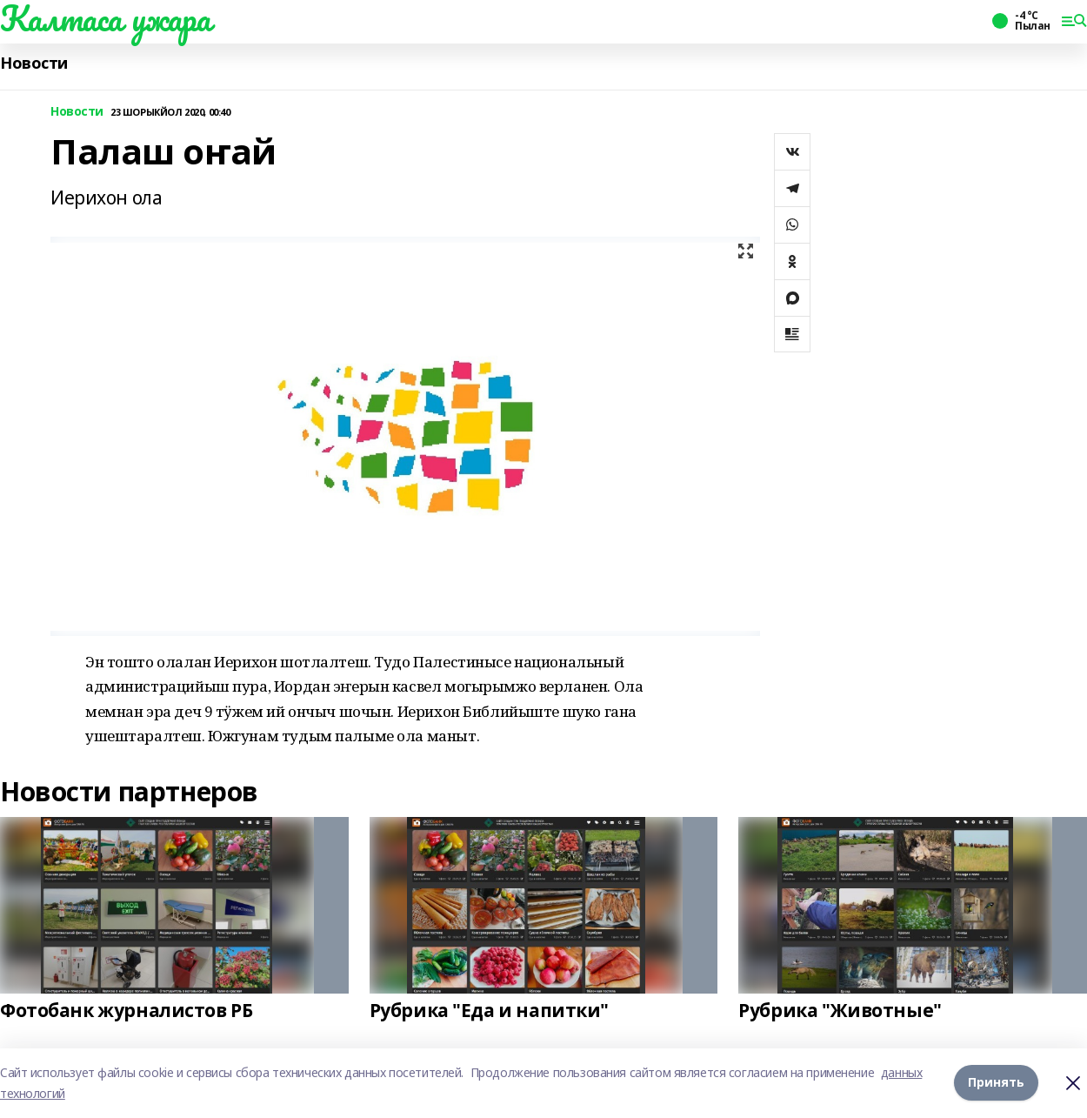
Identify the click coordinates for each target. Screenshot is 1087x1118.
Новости (34, 63)
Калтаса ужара (105, 18)
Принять (996, 1082)
